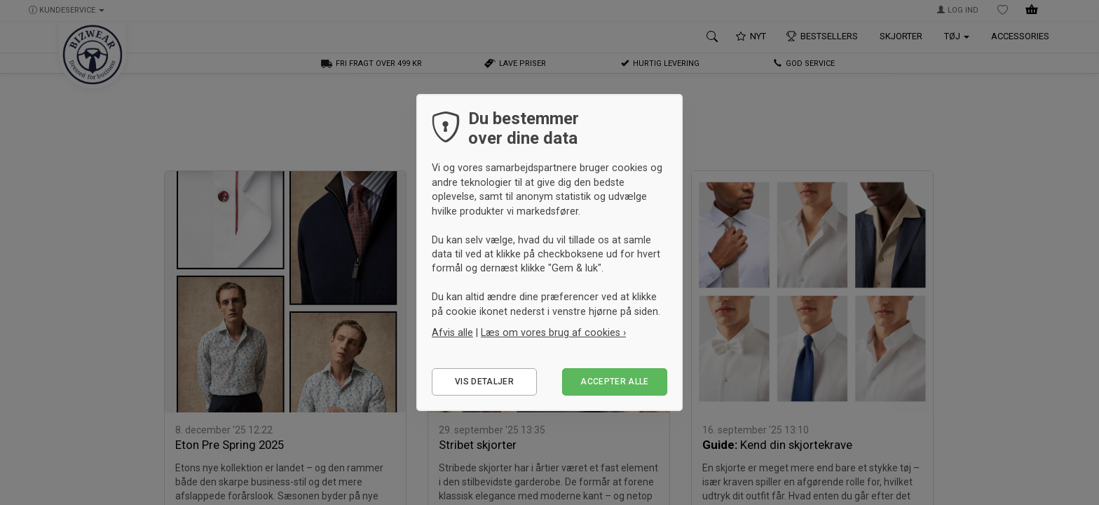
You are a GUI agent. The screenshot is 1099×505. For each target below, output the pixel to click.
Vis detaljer (484, 381)
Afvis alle (452, 332)
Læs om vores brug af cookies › (553, 332)
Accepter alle (614, 381)
